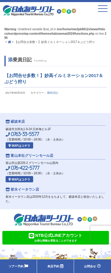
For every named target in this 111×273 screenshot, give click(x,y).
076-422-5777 (22, 168)
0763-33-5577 (22, 134)
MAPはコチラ (19, 145)
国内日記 (52, 92)
